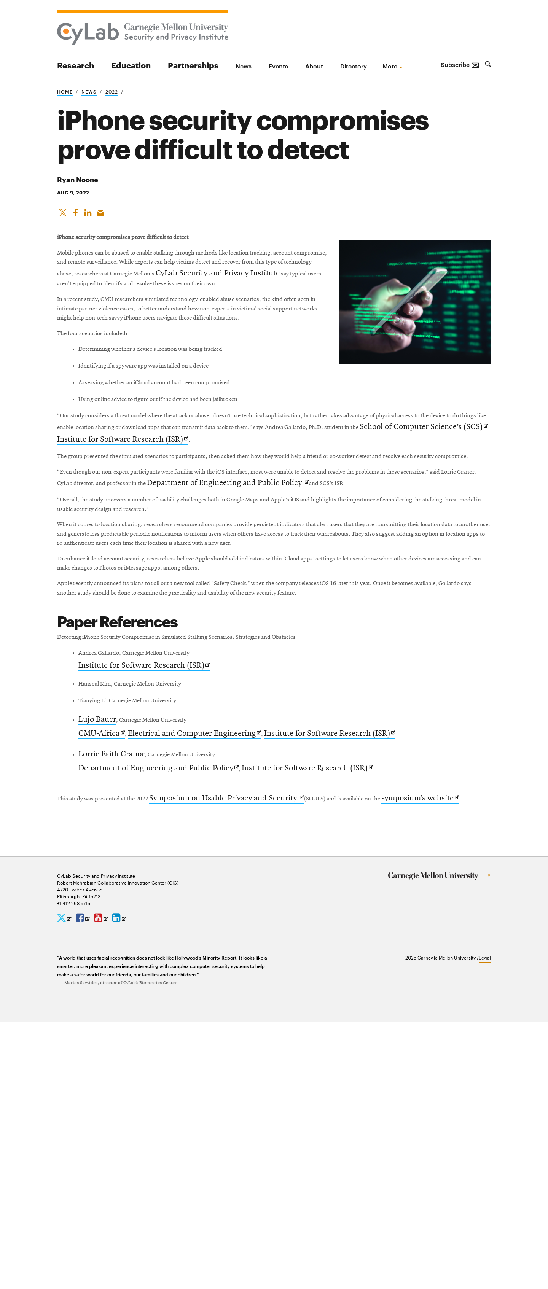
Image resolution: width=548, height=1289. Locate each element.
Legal (485, 1224)
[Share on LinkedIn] (89, 215)
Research (75, 64)
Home (65, 91)
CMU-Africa (104, 978)
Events (278, 66)
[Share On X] (63, 215)
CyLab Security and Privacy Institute (257, 307)
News (244, 66)
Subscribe (460, 64)
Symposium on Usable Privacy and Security (263, 1050)
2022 (111, 91)
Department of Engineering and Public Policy (160, 1015)
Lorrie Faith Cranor (114, 1000)
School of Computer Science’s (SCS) (321, 549)
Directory (353, 66)
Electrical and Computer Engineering (197, 978)
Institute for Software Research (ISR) (146, 896)
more (389, 66)
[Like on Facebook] (76, 215)
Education (131, 64)
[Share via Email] (103, 215)
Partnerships (193, 64)
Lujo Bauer (99, 963)
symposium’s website (96, 1063)
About (314, 66)
